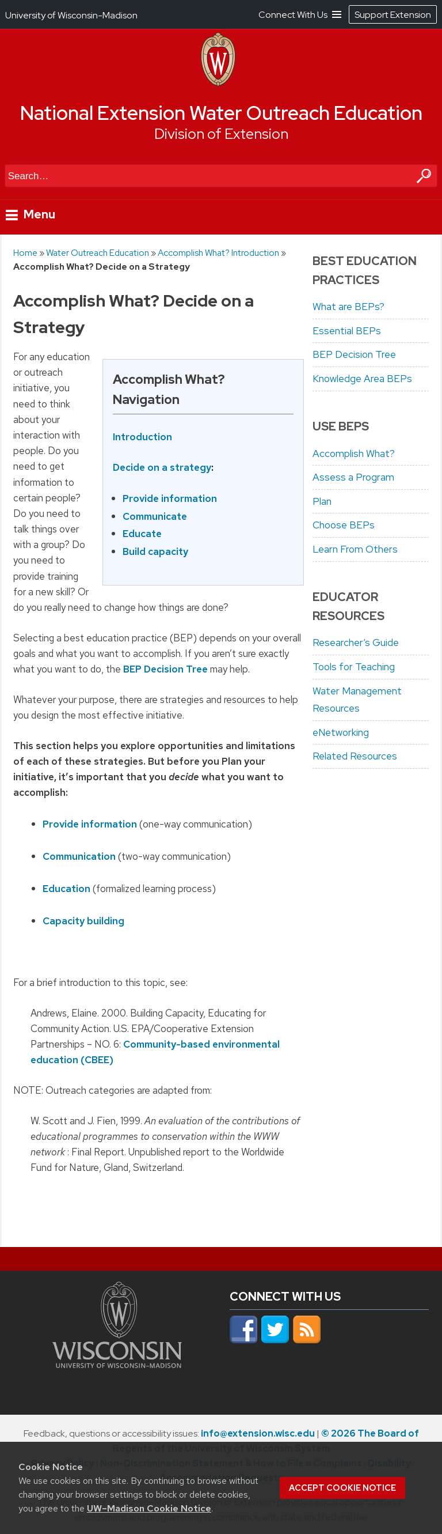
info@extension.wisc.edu (258, 1433)
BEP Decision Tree (165, 669)
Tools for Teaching (354, 666)
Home (25, 253)
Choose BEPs (344, 525)
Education (66, 888)
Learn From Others (355, 549)
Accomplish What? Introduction (218, 253)
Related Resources (355, 756)
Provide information (170, 499)
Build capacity (155, 551)
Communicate (155, 516)
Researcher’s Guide (356, 642)
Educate (142, 534)
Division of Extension (221, 133)
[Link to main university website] (117, 1364)
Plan (322, 501)
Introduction (142, 436)
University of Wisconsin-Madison (71, 15)
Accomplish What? (354, 453)
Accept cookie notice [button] (342, 1488)
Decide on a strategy (162, 467)
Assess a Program (353, 477)
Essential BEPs (347, 330)
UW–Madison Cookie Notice (149, 1508)
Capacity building (83, 921)
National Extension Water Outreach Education (221, 113)
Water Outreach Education (97, 253)
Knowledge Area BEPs (362, 378)
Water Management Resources (357, 700)
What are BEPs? (348, 306)
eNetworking (341, 732)
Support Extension (393, 15)
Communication (79, 856)
